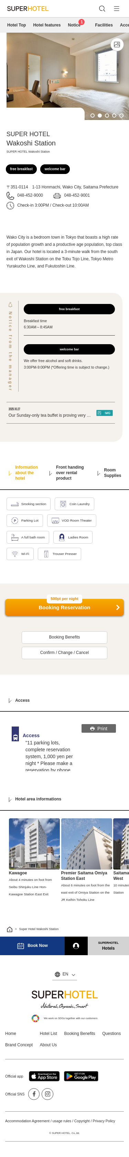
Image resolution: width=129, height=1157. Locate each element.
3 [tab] (107, 115)
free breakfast (21, 169)
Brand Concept (19, 1045)
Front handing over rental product (67, 473)
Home (10, 1033)
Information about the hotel (23, 473)
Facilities (103, 25)
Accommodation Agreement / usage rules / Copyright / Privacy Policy (60, 1121)
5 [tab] (121, 115)
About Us (48, 1045)
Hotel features (47, 25)
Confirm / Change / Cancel (64, 652)
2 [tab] (100, 115)
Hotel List (48, 1033)
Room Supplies (109, 473)
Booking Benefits (64, 637)
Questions (111, 1033)
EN (65, 974)
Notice (76, 25)
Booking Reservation (64, 605)
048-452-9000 (30, 195)
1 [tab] (92, 115)
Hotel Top (16, 25)
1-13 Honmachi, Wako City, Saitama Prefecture (75, 187)
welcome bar (55, 169)
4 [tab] (114, 115)
